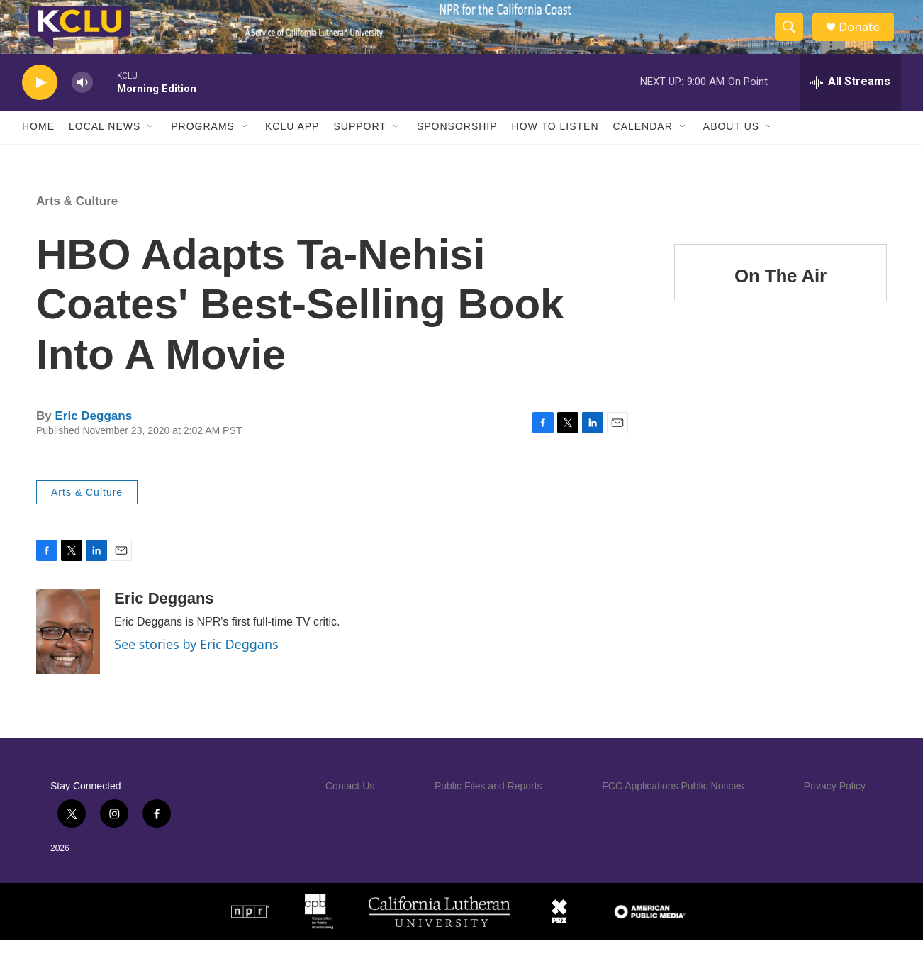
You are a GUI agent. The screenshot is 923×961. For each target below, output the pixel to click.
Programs (203, 147)
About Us (731, 147)
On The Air (780, 296)
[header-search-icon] (793, 37)
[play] (39, 103)
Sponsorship (457, 147)
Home (38, 147)
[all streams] (850, 102)
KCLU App (292, 147)
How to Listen (555, 147)
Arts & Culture (77, 221)
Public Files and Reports (488, 807)
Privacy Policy (835, 807)
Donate (865, 37)
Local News (104, 147)
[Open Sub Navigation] (151, 147)
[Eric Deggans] (68, 653)
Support (359, 147)
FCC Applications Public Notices (673, 807)
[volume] (82, 103)
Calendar (643, 147)
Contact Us (349, 807)
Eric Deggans (93, 436)
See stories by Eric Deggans (196, 665)
